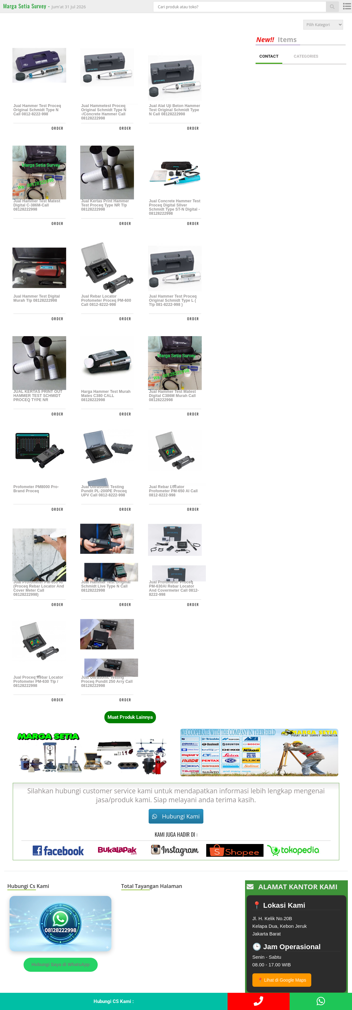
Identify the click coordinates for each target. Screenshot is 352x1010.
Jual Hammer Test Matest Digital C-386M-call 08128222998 (36, 205)
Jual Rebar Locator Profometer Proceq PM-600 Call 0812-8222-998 (106, 300)
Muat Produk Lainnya (130, 717)
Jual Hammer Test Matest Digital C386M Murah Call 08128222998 (172, 396)
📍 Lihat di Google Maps (281, 980)
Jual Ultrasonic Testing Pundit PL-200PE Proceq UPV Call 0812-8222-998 (104, 491)
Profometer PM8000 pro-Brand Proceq (36, 489)
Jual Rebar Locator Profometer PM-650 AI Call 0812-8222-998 (173, 491)
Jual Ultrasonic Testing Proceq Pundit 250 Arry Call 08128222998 (107, 681)
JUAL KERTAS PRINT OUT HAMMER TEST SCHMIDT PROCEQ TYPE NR (37, 396)
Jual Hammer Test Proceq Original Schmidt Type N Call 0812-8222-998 (37, 110)
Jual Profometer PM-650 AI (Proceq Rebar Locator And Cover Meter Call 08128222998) (38, 588)
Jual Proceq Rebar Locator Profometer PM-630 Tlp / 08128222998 (38, 681)
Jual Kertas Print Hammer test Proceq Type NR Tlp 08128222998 (105, 205)
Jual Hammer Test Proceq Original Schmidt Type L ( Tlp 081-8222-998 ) (173, 300)
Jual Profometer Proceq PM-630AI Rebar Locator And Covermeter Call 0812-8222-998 (174, 588)
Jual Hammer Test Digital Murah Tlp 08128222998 (36, 298)
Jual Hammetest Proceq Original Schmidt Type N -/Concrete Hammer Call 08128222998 (103, 112)
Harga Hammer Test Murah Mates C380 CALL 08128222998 (105, 396)
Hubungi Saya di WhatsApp (61, 964)
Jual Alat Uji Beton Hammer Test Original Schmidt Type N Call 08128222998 (174, 110)
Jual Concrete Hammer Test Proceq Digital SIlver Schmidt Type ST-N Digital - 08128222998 (175, 207)
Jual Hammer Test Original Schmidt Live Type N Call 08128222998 (105, 586)
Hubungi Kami (176, 816)
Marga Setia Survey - (27, 6)
